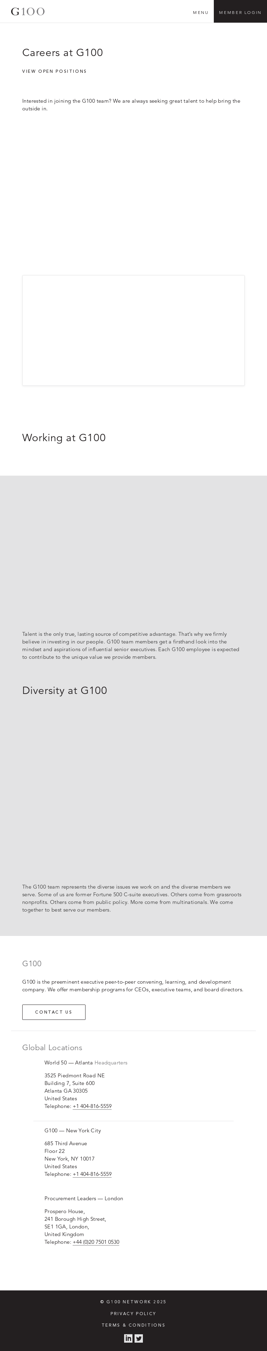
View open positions (54, 72)
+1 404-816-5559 (92, 1106)
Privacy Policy (133, 1314)
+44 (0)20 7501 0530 (96, 1242)
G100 (27, 11)
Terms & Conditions (133, 1325)
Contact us (53, 1012)
